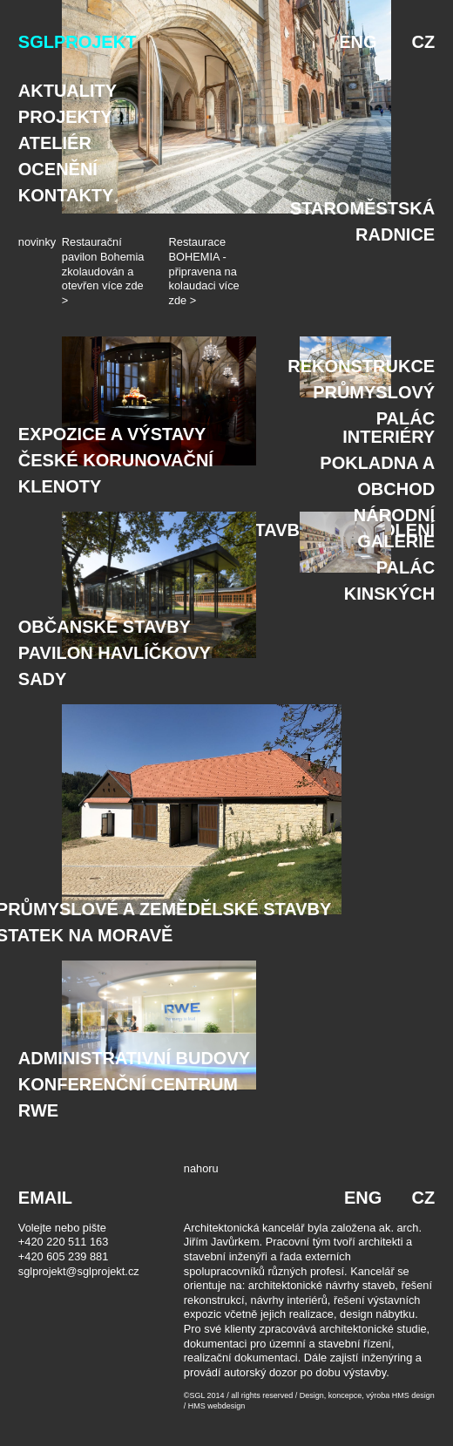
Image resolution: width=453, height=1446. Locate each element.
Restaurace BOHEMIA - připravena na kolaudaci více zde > (204, 271)
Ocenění (58, 169)
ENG (357, 41)
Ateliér (54, 143)
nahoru (201, 1168)
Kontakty (66, 195)
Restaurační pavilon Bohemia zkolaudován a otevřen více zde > (103, 271)
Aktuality (67, 90)
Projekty (65, 116)
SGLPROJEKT (77, 41)
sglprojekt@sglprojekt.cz (78, 1271)
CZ (424, 41)
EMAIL (45, 1197)
